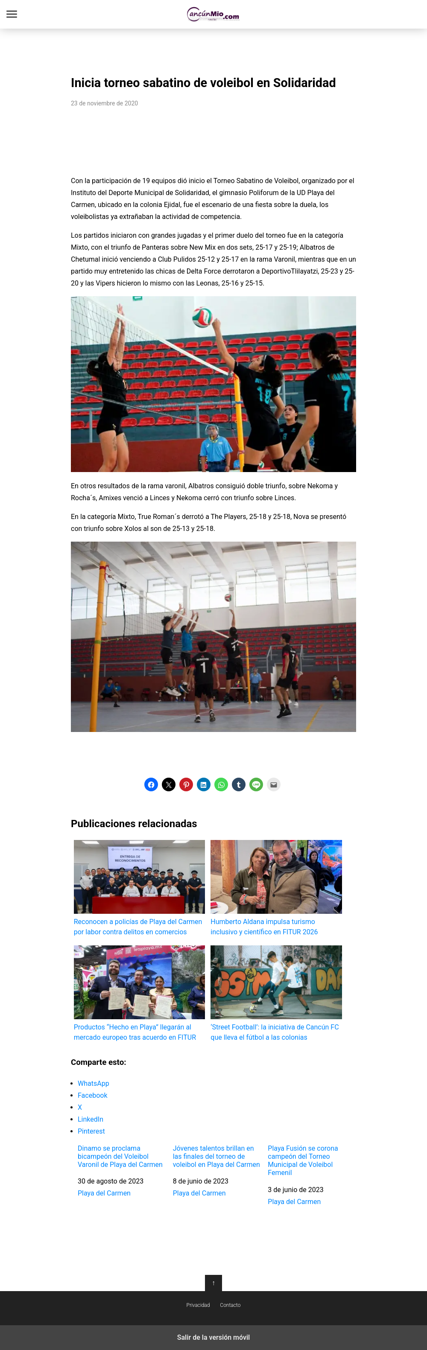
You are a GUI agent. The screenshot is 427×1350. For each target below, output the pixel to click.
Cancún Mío (214, 14)
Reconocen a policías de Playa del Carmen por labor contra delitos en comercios (139, 888)
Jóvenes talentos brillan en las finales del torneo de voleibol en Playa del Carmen (216, 1156)
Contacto (230, 1305)
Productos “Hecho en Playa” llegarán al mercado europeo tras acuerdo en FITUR (139, 993)
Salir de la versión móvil (213, 1337)
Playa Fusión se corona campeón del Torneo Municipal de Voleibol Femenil (303, 1160)
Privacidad (198, 1305)
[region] (213, 49)
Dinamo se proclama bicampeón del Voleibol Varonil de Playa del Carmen (120, 1156)
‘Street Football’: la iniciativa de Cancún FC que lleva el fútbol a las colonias (276, 993)
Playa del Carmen (104, 1193)
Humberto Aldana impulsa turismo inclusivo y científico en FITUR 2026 (276, 888)
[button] (151, 784)
